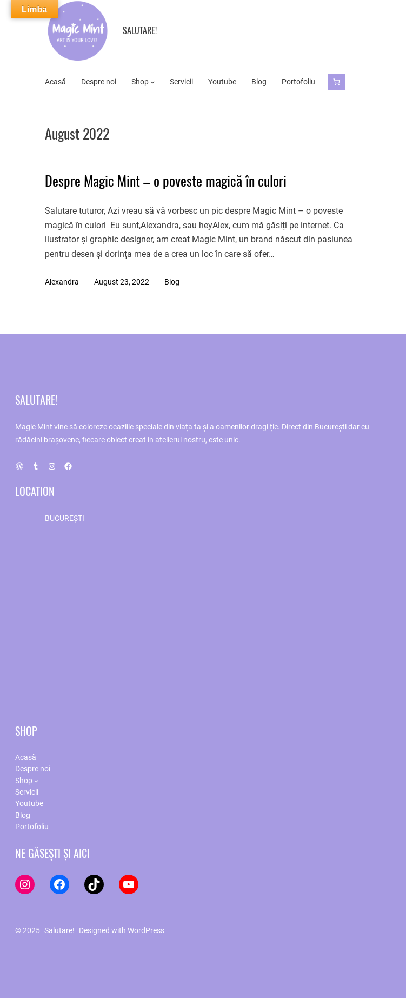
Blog (171, 281)
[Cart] (336, 82)
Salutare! (140, 30)
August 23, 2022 (121, 281)
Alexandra (62, 281)
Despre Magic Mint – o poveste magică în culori (166, 181)
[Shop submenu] (152, 82)
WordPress (146, 930)
